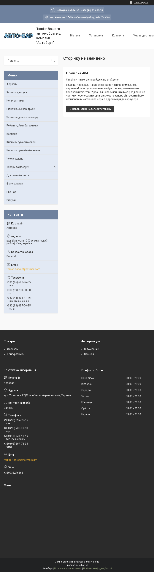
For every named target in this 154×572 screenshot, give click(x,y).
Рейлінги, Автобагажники (22, 125)
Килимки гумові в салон (21, 142)
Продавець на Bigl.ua (77, 565)
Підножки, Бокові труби (21, 108)
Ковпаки (12, 133)
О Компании (91, 349)
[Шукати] (53, 60)
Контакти (118, 35)
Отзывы (89, 354)
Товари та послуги (18, 167)
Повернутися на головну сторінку (91, 108)
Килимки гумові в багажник (23, 150)
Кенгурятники (15, 100)
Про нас (11, 191)
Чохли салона (15, 158)
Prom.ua (95, 561)
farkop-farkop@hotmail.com (23, 269)
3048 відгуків (141, 2)
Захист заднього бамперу (22, 117)
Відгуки (75, 35)
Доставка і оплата (18, 175)
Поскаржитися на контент (68, 568)
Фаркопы (12, 349)
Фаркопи (12, 84)
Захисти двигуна (17, 92)
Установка (96, 35)
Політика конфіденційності (97, 568)
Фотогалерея (15, 183)
